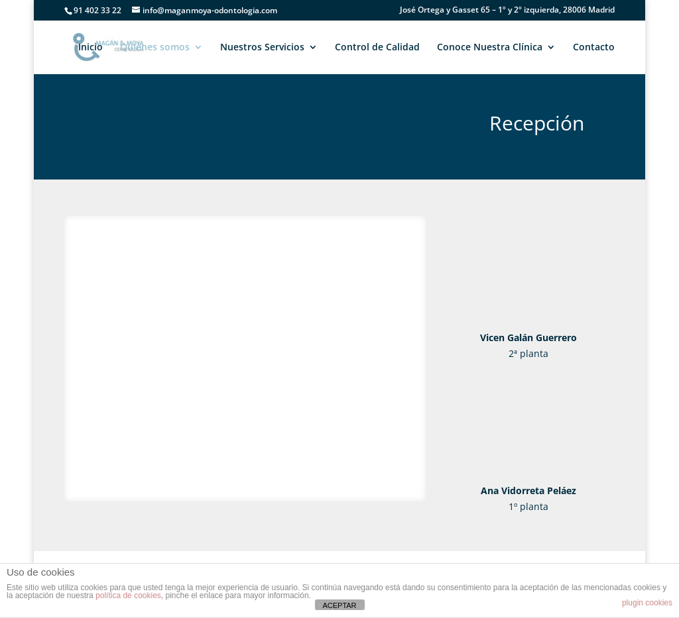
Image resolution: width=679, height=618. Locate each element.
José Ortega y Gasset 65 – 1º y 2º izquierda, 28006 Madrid (507, 10)
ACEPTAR (339, 605)
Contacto (594, 47)
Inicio (90, 47)
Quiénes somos (155, 47)
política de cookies (128, 595)
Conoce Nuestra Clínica (489, 47)
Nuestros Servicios (262, 47)
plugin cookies (647, 602)
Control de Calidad (377, 47)
